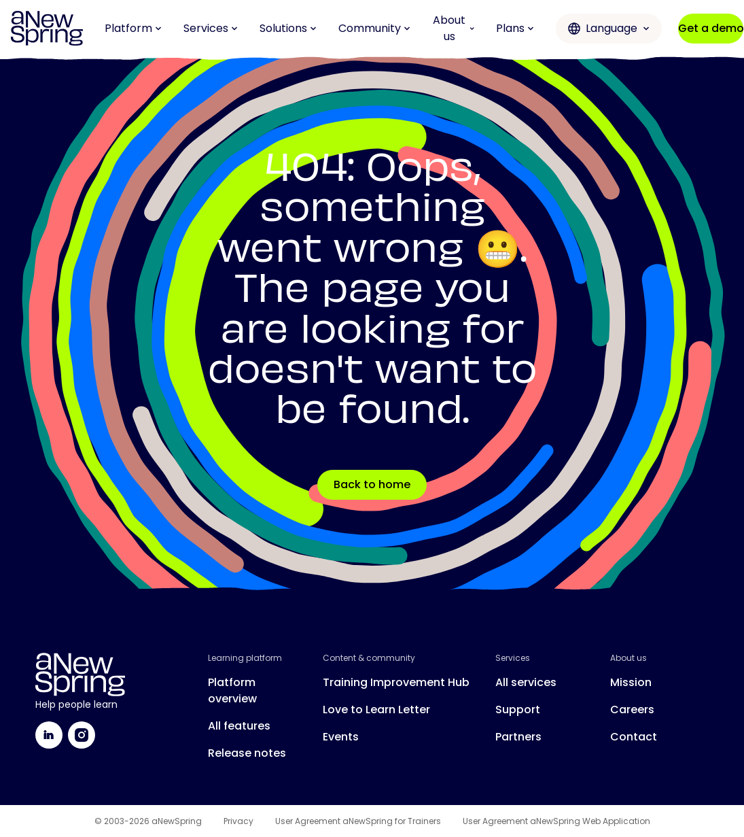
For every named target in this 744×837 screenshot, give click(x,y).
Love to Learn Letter (376, 709)
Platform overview (232, 690)
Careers (632, 709)
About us (453, 28)
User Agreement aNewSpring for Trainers (358, 821)
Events (341, 737)
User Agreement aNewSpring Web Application (556, 821)
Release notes (247, 753)
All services (525, 682)
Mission (631, 682)
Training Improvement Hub (396, 682)
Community (374, 28)
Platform (133, 28)
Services (210, 28)
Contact (633, 737)
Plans (515, 28)
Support (517, 709)
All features (239, 726)
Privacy (238, 821)
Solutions (288, 28)
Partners (518, 737)
